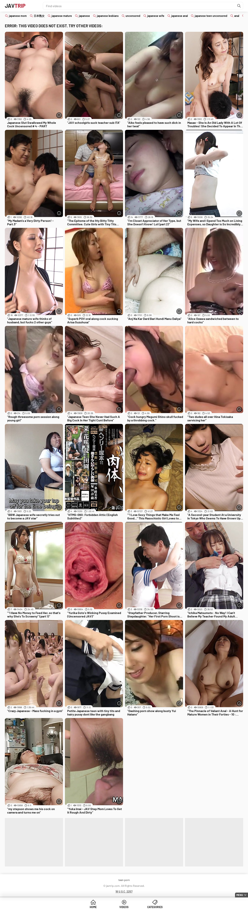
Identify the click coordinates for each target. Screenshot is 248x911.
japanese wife (155, 15)
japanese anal (179, 15)
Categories (153, 907)
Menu (239, 894)
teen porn (124, 880)
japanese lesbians (108, 15)
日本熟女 (39, 15)
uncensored (133, 15)
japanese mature (62, 15)
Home (94, 907)
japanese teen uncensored (211, 15)
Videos (124, 907)
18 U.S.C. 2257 (124, 891)
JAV (15, 6)
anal (236, 15)
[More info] (59, 115)
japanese (84, 15)
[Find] (239, 6)
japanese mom (18, 15)
